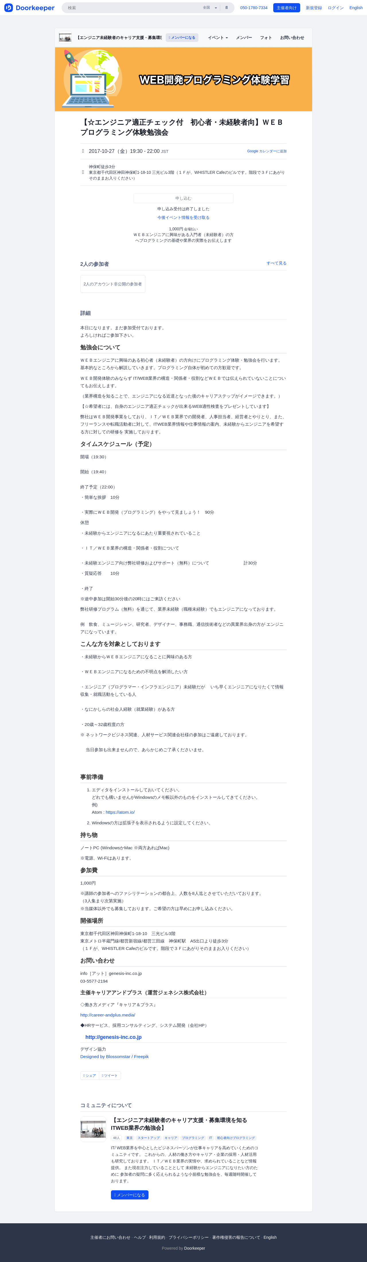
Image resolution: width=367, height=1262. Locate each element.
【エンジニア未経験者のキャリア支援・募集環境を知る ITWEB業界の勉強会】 (147, 37)
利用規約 (157, 1237)
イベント (218, 37)
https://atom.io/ (120, 812)
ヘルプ (140, 1237)
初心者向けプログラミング (236, 1138)
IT (210, 1138)
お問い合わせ (292, 37)
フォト (266, 37)
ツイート (110, 1076)
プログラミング (193, 1138)
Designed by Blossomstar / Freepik (114, 1056)
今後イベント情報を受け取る (183, 217)
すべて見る (277, 263)
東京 (129, 1138)
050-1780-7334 (254, 7)
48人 (116, 1138)
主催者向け (287, 7)
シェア (89, 1076)
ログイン (336, 7)
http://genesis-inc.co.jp (113, 1037)
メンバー (244, 37)
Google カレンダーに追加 (267, 151)
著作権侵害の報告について (236, 1237)
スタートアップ (149, 1138)
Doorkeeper (194, 1248)
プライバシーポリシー (189, 1237)
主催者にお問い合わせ (110, 1237)
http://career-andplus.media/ (107, 1014)
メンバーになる (182, 38)
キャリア (171, 1138)
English (356, 7)
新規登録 (314, 7)
